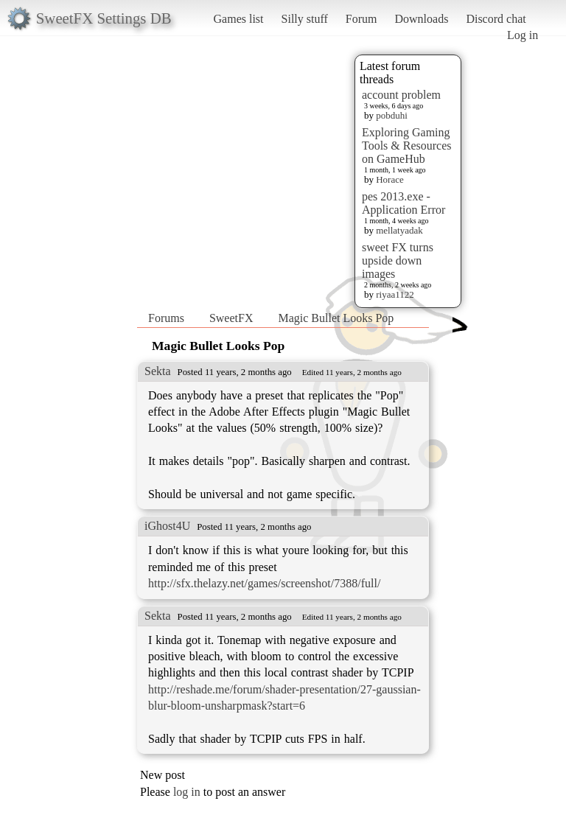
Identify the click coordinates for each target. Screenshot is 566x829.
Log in (522, 35)
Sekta (157, 371)
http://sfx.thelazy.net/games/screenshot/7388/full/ (264, 583)
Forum (361, 19)
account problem (401, 94)
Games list (239, 19)
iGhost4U (167, 526)
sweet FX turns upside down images (397, 260)
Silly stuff (305, 19)
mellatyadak (399, 230)
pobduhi (392, 115)
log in (186, 792)
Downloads (421, 19)
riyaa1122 (395, 294)
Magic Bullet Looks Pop (336, 318)
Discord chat (495, 19)
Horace (390, 179)
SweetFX (231, 318)
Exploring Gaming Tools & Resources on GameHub (407, 145)
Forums (166, 318)
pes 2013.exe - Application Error (403, 203)
